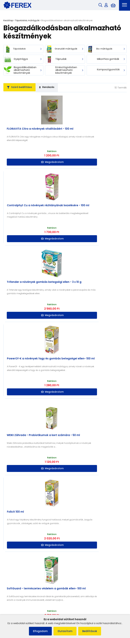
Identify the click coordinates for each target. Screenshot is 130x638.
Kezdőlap (8, 20)
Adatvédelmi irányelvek (18, 558)
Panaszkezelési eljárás (17, 541)
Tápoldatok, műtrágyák (27, 20)
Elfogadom (38, 631)
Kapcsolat (74, 541)
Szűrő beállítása (21, 88)
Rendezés (52, 88)
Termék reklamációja (17, 567)
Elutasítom (65, 631)
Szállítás (73, 545)
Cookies (9, 545)
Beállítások (91, 631)
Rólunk (8, 554)
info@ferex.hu (80, 590)
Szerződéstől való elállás (18, 563)
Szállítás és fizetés (15, 550)
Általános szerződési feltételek (22, 536)
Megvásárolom (34, 163)
